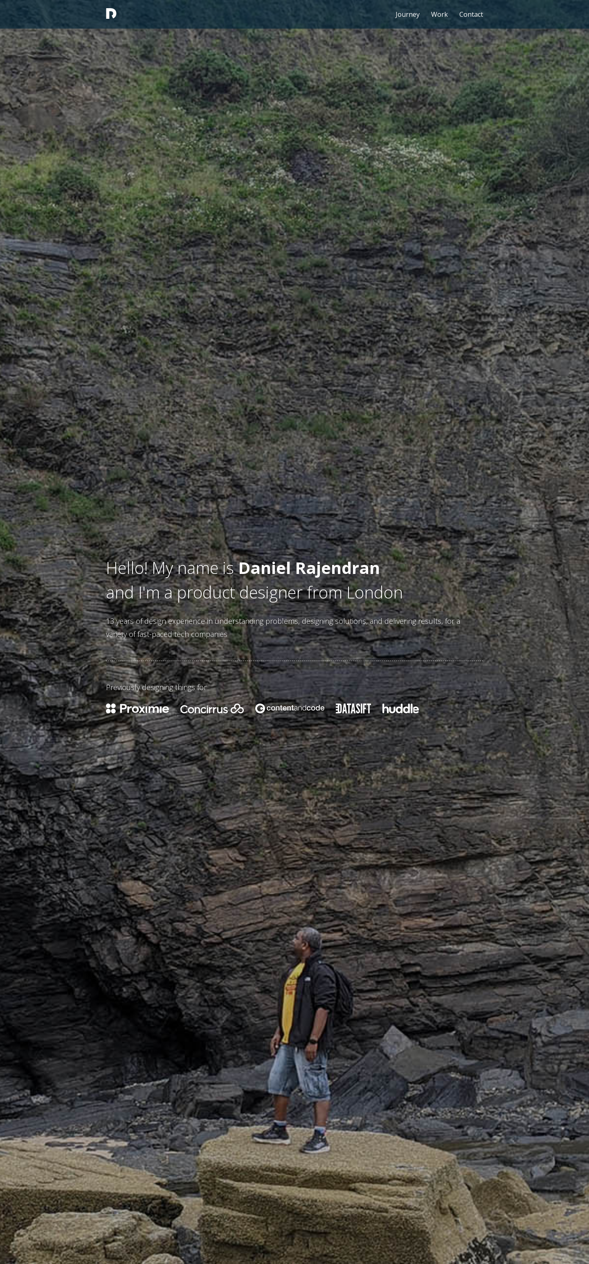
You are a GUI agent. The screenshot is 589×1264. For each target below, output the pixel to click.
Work (439, 14)
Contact (471, 14)
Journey (408, 14)
